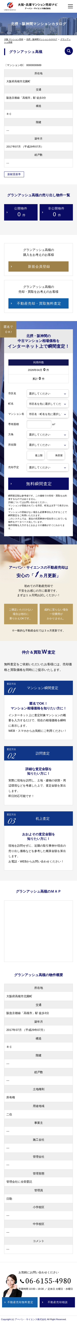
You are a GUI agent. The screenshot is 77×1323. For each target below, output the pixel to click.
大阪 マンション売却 (13, 39)
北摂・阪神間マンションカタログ (41, 39)
